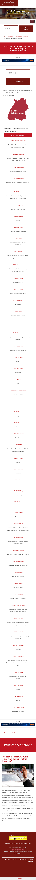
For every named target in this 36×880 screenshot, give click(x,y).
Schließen (19, 878)
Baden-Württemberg (22, 36)
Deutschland (9, 36)
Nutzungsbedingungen (25, 859)
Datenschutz (15, 859)
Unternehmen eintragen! (18, 135)
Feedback (7, 859)
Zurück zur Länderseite (11, 733)
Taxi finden (26, 28)
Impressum (29, 861)
